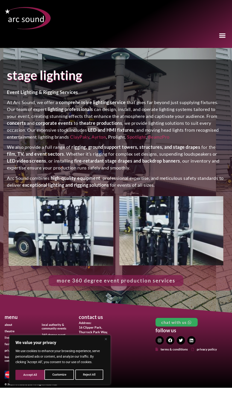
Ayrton (98, 137)
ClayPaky (79, 137)
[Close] (106, 340)
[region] (60, 360)
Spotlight (136, 137)
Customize (30, 375)
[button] (222, 36)
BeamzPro (159, 137)
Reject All (60, 375)
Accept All (90, 375)
